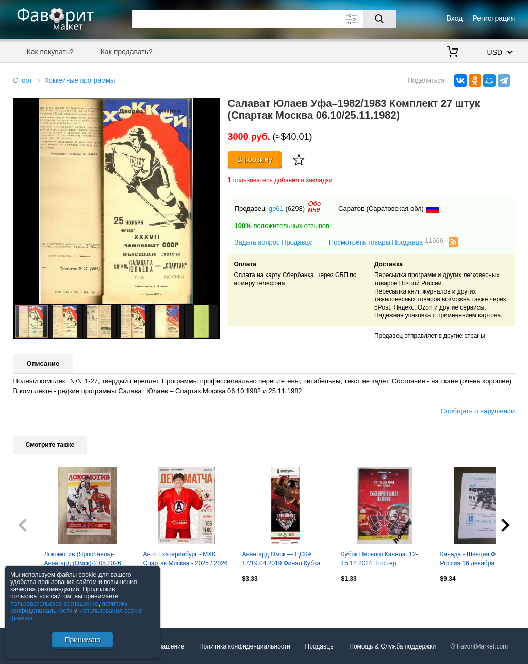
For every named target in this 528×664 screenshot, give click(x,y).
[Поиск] (379, 19)
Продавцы (320, 646)
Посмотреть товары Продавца (386, 241)
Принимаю (82, 640)
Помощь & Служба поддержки (392, 646)
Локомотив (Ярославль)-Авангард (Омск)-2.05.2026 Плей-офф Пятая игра (82, 559)
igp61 (275, 209)
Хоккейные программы (79, 80)
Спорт (22, 80)
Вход (455, 18)
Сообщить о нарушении (478, 411)
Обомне (314, 206)
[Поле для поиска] (264, 19)
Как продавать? (127, 51)
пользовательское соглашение (54, 603)
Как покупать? (50, 51)
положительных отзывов (282, 226)
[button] (210, 107)
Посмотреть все (36, 601)
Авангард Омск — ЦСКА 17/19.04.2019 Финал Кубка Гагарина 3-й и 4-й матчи (281, 559)
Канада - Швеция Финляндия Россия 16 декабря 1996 (481, 558)
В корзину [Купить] (255, 159)
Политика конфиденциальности (244, 646)
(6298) (295, 209)
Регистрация (494, 18)
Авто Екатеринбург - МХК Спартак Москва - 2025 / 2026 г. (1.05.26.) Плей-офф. (185, 559)
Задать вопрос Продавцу (273, 242)
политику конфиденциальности (69, 607)
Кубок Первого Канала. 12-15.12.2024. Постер (379, 558)
